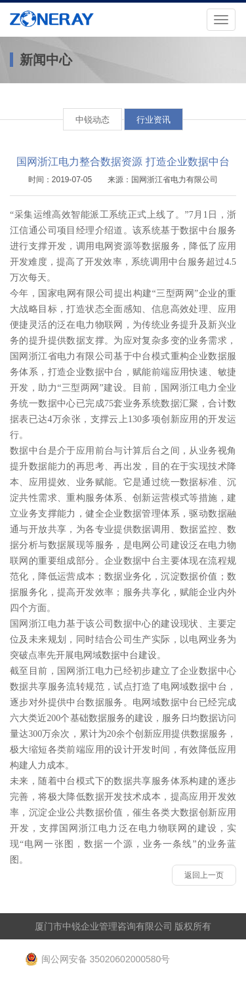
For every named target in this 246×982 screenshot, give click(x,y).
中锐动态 (92, 120)
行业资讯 (153, 120)
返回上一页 (204, 875)
